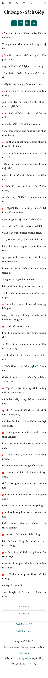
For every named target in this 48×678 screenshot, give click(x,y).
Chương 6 (24, 613)
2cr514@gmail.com (23, 658)
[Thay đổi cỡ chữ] (24, 3)
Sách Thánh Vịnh (24, 630)
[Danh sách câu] (14, 23)
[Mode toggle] (31, 3)
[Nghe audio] (34, 23)
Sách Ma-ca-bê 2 (24, 624)
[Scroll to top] (38, 3)
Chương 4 (24, 606)
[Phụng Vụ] (10, 3)
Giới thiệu (24, 652)
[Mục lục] (20, 23)
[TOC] (27, 23)
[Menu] (45, 3)
